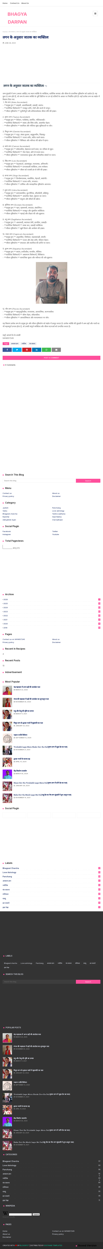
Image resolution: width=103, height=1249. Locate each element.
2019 (52, 628)
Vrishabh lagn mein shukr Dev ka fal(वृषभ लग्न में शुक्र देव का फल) (40, 747)
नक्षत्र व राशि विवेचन (20, 735)
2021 (52, 620)
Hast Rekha (57, 517)
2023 (52, 612)
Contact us (14, 3)
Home (5, 3)
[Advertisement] (51, 63)
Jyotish (5, 508)
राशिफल (51, 894)
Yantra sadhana (58, 514)
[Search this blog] (39, 481)
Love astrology (58, 511)
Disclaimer (56, 496)
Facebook (7, 531)
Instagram (7, 534)
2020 (52, 624)
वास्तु (51, 898)
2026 (52, 599)
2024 (52, 607)
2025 (52, 603)
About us (25, 3)
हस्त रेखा (51, 907)
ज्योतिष (24, 344)
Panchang (56, 508)
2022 (52, 616)
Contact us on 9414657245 (14, 639)
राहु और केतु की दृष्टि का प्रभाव (24, 711)
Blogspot (24, 1245)
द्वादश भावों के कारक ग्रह (22, 759)
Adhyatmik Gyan (9, 520)
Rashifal (6, 517)
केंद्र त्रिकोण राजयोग (20, 771)
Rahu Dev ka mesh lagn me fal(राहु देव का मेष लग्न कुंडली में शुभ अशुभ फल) (42, 795)
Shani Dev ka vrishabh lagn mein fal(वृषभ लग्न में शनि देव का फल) (40, 783)
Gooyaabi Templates (53, 1245)
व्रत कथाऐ (51, 903)
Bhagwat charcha (10, 514)
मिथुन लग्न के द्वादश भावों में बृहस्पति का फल (28, 723)
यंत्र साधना (12, 32)
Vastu (5, 511)
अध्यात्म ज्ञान (14, 344)
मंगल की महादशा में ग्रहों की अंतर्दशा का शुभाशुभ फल (31, 699)
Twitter (55, 531)
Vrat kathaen (57, 520)
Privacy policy (8, 496)
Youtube (55, 534)
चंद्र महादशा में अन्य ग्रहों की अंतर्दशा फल (27, 687)
